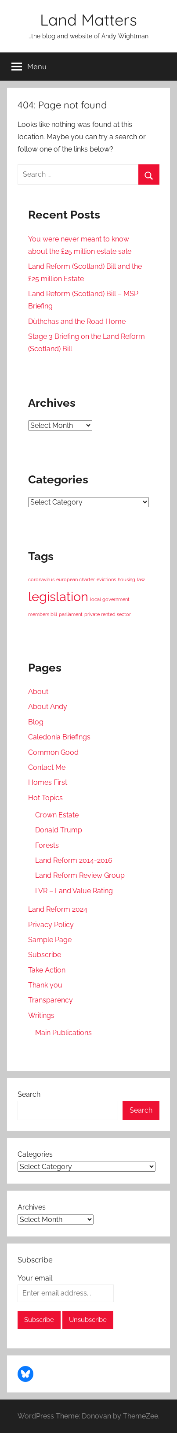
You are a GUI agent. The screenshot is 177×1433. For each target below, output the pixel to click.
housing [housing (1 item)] (126, 579)
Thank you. (46, 985)
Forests (47, 845)
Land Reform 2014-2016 (73, 860)
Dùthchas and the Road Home (77, 321)
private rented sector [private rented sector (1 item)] (107, 614)
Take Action (46, 970)
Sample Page (50, 940)
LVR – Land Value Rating (74, 891)
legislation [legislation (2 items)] (58, 596)
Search (29, 1094)
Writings (41, 1015)
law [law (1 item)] (141, 579)
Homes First (47, 782)
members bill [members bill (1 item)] (42, 614)
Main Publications (63, 1032)
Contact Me (46, 767)
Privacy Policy (51, 925)
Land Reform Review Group (80, 875)
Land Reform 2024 (57, 909)
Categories (35, 1154)
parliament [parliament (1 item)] (71, 614)
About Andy (47, 706)
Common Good (53, 752)
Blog (35, 722)
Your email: (36, 1278)
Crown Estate (57, 815)
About (38, 691)
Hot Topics (45, 798)
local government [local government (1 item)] (110, 599)
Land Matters (88, 20)
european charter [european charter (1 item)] (75, 579)
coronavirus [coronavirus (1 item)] (41, 579)
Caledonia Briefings (59, 737)
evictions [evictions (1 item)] (106, 579)
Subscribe (44, 954)
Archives (32, 1207)
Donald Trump (58, 830)
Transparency (50, 1000)
